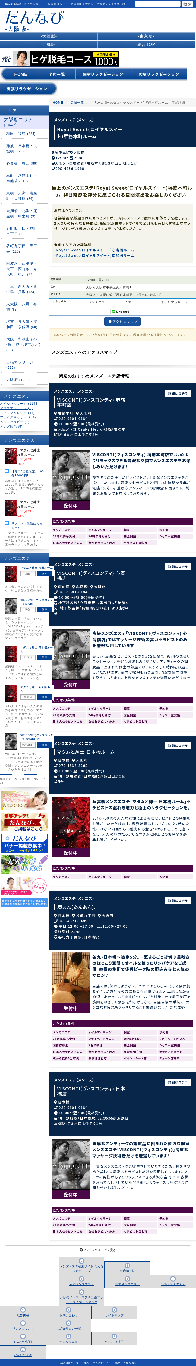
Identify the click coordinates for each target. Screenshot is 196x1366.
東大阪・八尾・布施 (22, 306)
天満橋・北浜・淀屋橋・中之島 (22, 213)
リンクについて (23, 1327)
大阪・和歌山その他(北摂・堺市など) (23, 344)
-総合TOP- (146, 44)
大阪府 (18, 380)
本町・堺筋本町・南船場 (22, 178)
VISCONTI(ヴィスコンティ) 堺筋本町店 (91, 400)
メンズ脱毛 (11, 426)
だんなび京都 (23, 1353)
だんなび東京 (68, 1340)
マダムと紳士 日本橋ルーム (86, 750)
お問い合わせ (68, 1314)
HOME (58, 102)
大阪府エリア (18, 122)
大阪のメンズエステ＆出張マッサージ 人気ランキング (81, 1298)
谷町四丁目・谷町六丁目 (22, 231)
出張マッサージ (19, 364)
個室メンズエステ (127, 1282)
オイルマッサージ (19, 403)
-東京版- (146, 36)
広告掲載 (23, 1314)
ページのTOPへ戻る (98, 1248)
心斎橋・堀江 (22, 163)
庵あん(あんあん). (76, 905)
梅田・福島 (21, 133)
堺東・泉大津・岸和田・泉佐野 (22, 324)
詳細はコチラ (178, 391)
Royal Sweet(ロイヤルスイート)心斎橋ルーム (95, 248)
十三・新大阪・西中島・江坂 (22, 289)
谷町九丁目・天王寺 (22, 248)
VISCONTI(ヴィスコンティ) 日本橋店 (91, 1089)
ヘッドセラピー (14, 422)
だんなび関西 (23, 1340)
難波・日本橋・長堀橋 (22, 148)
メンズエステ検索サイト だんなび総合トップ (81, 1267)
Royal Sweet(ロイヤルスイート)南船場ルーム (95, 253)
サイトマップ (114, 1314)
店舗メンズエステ (81, 1282)
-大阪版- (49, 36)
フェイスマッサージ (18, 417)
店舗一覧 (77, 102)
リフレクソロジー (17, 413)
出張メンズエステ (173, 1282)
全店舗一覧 (127, 1269)
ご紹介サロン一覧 (68, 1327)
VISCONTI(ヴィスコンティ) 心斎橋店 (91, 573)
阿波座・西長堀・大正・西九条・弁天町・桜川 (22, 268)
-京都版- (49, 44)
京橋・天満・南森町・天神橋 (22, 196)
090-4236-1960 (69, 166)
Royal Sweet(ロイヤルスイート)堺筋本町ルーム (90, 132)
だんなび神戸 (114, 1340)
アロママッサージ (16, 408)
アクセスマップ (122, 320)
